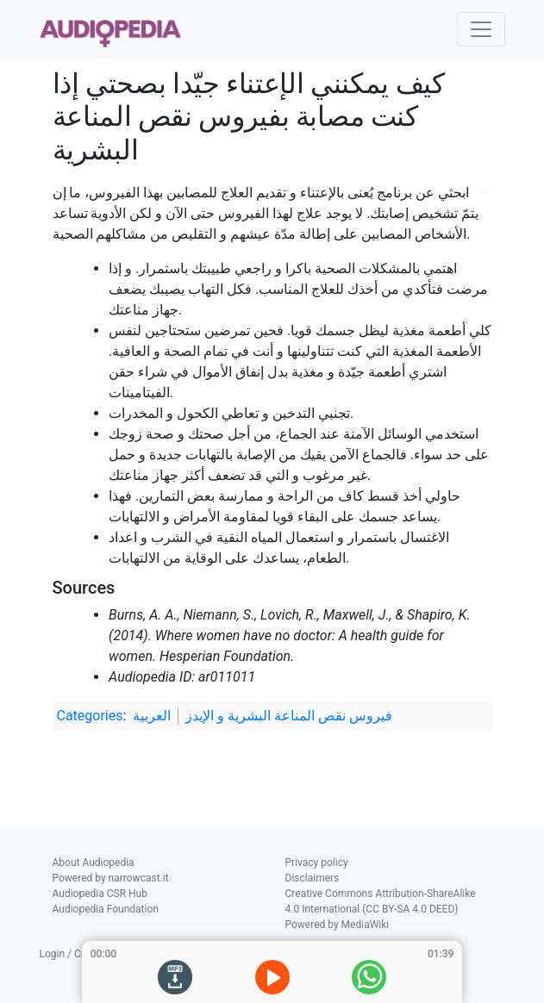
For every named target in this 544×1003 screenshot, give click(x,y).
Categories (90, 715)
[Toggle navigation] (481, 29)
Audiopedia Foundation (106, 909)
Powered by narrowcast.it (111, 878)
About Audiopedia (93, 863)
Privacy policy (316, 863)
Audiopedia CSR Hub (100, 894)
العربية (152, 715)
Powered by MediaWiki (337, 925)
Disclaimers (312, 878)
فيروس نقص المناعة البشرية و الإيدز (288, 715)
